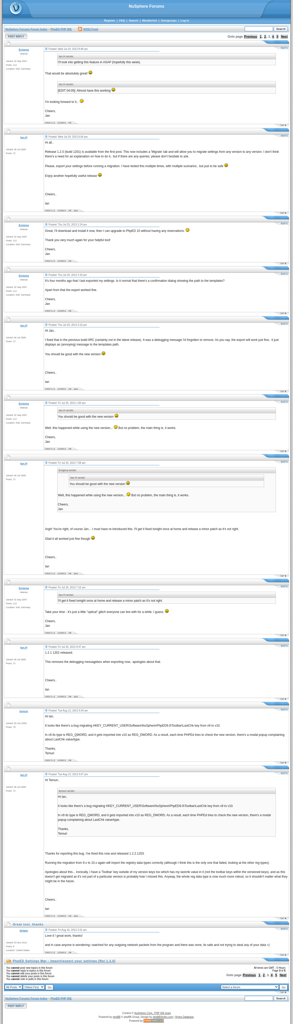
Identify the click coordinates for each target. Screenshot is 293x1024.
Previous (250, 36)
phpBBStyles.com (163, 1017)
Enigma (24, 49)
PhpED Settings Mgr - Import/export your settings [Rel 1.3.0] (64, 961)
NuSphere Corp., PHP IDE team (152, 1013)
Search (133, 20)
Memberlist (149, 20)
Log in (185, 20)
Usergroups (169, 20)
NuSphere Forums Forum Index (26, 29)
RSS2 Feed (88, 29)
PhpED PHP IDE (61, 29)
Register (109, 20)
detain (24, 930)
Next (284, 36)
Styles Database (184, 1017)
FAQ (122, 20)
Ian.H (23, 137)
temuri (23, 711)
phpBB (116, 1017)
